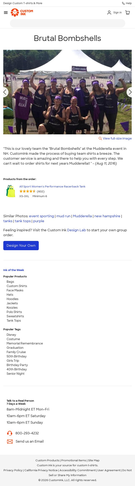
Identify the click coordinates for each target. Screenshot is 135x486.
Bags (10, 282)
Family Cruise (16, 352)
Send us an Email (30, 441)
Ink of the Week (13, 270)
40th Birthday (17, 369)
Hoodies (12, 299)
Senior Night (16, 374)
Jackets (12, 303)
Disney (11, 335)
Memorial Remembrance (25, 343)
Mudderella (82, 216)
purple (38, 221)
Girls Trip (13, 361)
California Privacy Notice (41, 470)
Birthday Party (17, 365)
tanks (7, 221)
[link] (22, 12)
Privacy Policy (13, 470)
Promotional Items (73, 460)
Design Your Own (21, 245)
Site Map (94, 460)
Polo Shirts (14, 312)
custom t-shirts (87, 465)
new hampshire (107, 216)
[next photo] (130, 92)
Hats (10, 294)
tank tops (23, 221)
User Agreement (108, 470)
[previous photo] (5, 92)
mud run (63, 216)
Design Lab (76, 230)
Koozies (12, 307)
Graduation (15, 348)
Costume (13, 339)
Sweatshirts (15, 316)
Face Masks (15, 290)
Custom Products (47, 460)
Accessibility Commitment (78, 470)
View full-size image (117, 138)
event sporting (41, 216)
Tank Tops (14, 320)
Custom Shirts (17, 286)
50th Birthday (17, 356)
